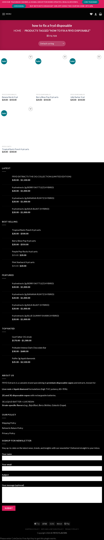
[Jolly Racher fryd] (86, 73)
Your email (52, 468)
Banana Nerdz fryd (10, 97)
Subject (52, 478)
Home (17, 30)
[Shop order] (51, 43)
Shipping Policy (9, 423)
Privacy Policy (8, 433)
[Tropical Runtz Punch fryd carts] (18, 125)
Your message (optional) (52, 494)
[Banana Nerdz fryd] (18, 73)
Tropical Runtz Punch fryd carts (15, 149)
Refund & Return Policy (12, 428)
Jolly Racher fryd (77, 97)
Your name (52, 457)
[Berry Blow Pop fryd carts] (52, 73)
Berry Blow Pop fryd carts (47, 97)
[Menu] (6, 14)
